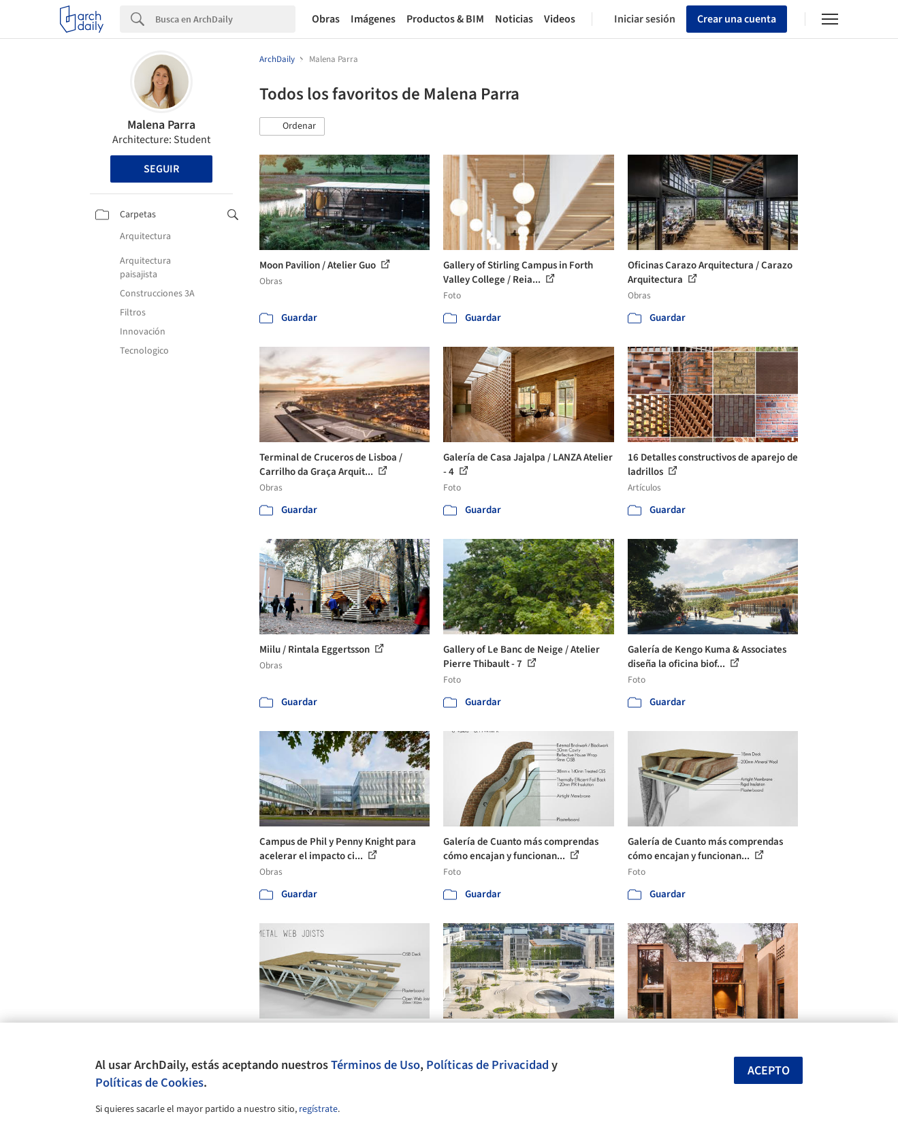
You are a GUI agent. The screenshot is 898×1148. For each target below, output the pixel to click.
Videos (559, 19)
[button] (292, 126)
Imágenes (373, 19)
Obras (326, 19)
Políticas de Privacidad (487, 1065)
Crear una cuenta (736, 19)
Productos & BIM (445, 19)
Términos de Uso (375, 1065)
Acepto (769, 1070)
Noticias (514, 19)
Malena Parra (161, 125)
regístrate (318, 1109)
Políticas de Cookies (149, 1082)
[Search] (225, 19)
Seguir (161, 168)
